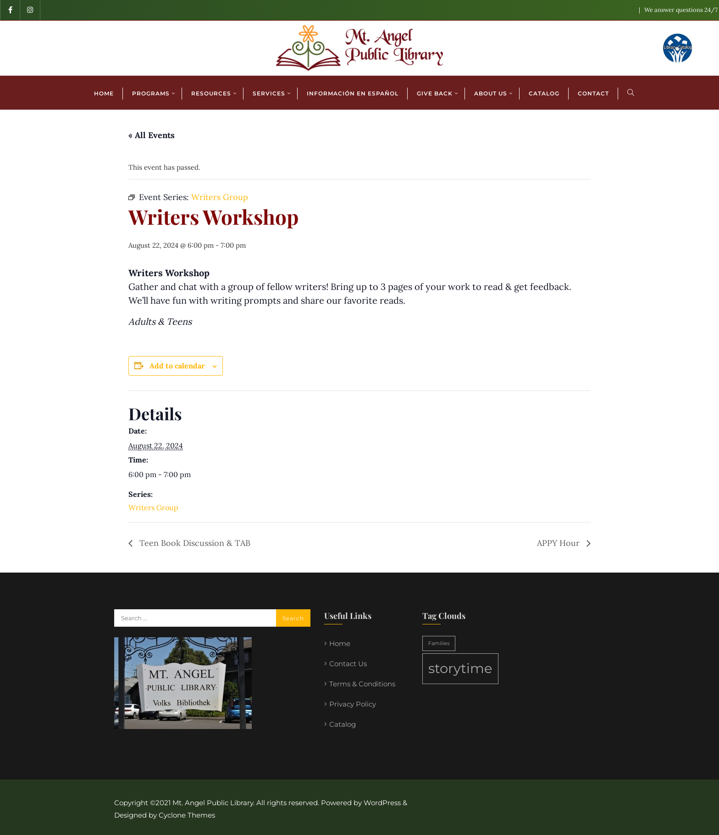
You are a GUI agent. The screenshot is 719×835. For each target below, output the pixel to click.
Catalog (342, 724)
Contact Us (348, 663)
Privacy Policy (352, 704)
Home (339, 643)
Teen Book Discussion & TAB (193, 543)
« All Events (151, 135)
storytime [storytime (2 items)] (460, 668)
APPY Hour (559, 543)
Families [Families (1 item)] (438, 643)
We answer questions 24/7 (681, 10)
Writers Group (153, 507)
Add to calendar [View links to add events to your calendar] (177, 365)
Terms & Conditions (362, 683)
